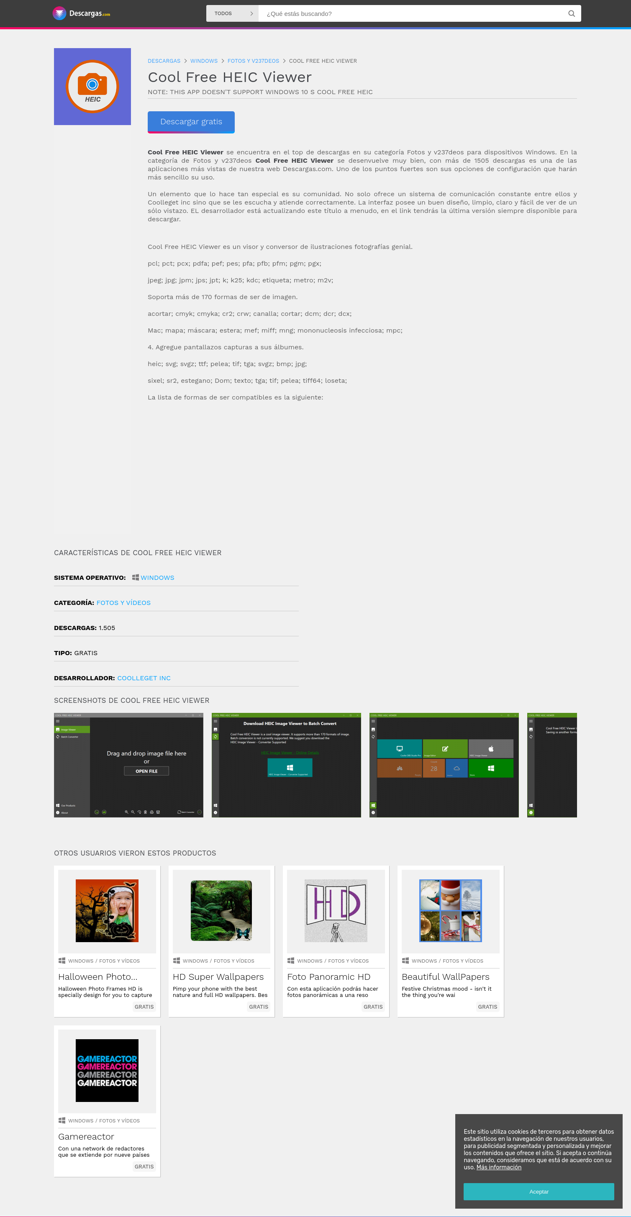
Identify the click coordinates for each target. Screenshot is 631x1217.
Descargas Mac (412, 1183)
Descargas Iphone (367, 1183)
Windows (157, 578)
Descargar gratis (191, 121)
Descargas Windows (314, 1183)
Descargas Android (261, 1183)
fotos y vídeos (123, 603)
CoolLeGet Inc (144, 678)
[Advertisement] (362, 475)
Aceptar (539, 1192)
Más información (498, 1167)
